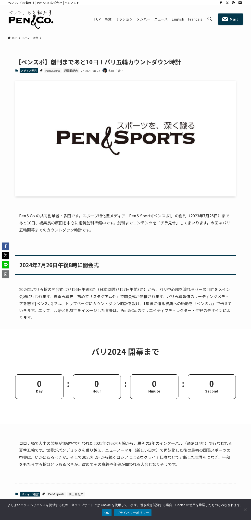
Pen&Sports (52, 70)
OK (106, 513)
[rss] (233, 2)
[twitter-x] (227, 2)
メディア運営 (29, 70)
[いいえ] (244, 509)
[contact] (240, 2)
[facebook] (221, 2)
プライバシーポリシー (132, 513)
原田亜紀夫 (71, 70)
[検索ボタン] (209, 19)
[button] (5, 246)
